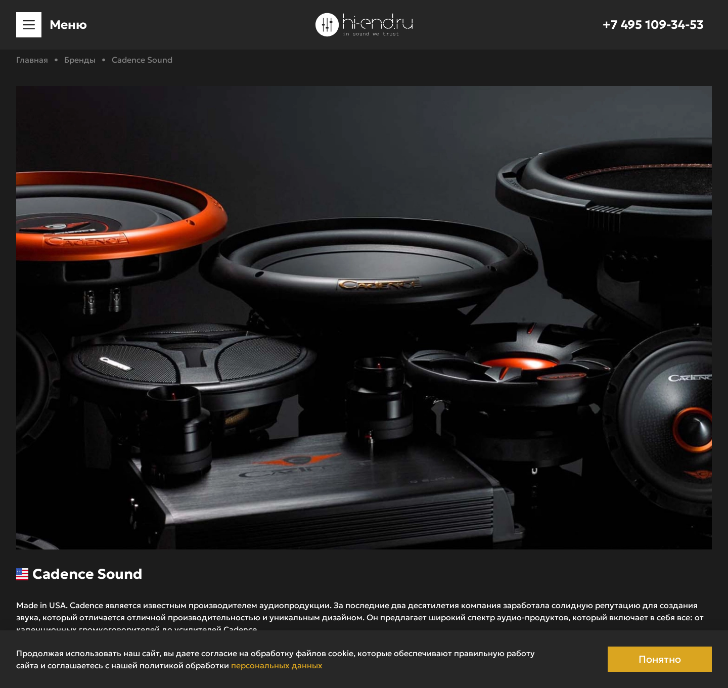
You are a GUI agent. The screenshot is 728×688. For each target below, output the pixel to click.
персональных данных (277, 665)
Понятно (660, 659)
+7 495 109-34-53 (653, 24)
